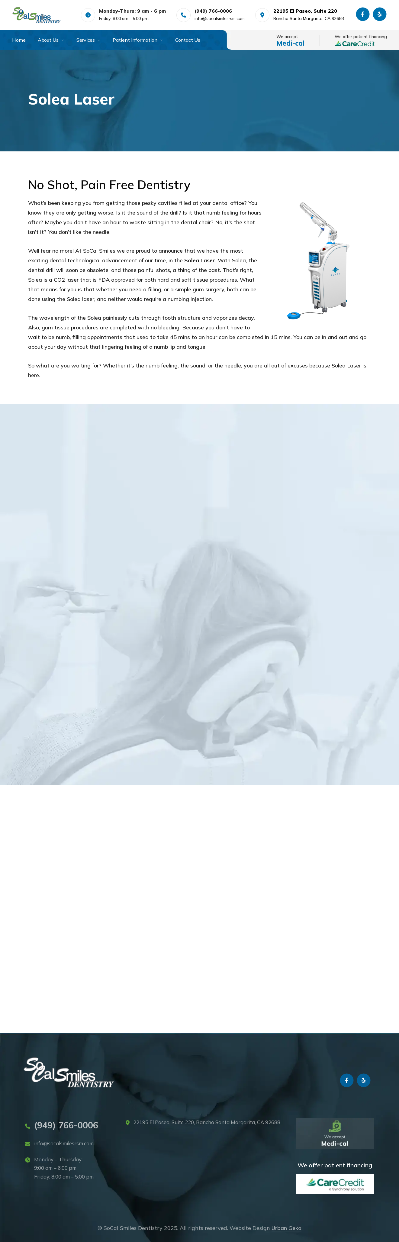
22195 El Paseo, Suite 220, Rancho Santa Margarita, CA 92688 (206, 1122)
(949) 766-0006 (66, 1125)
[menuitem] (25, 40)
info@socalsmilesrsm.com (220, 18)
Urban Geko (286, 1227)
